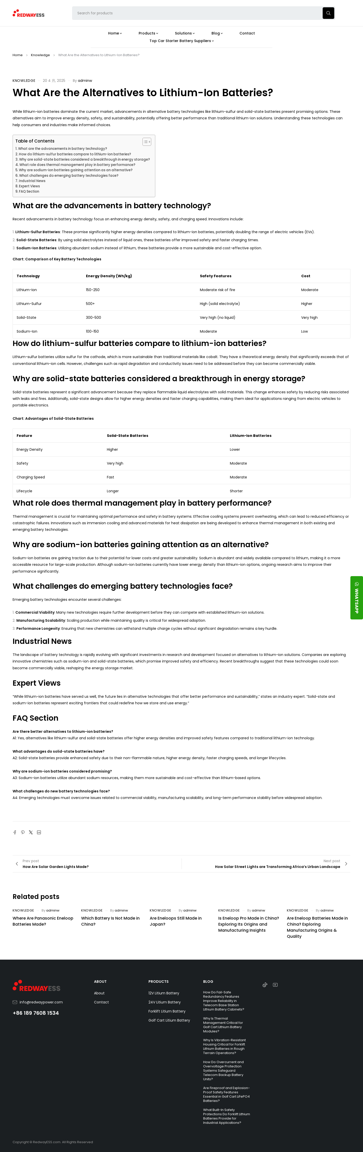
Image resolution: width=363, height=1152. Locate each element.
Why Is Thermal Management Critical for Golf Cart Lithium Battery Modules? (223, 1025)
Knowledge (40, 55)
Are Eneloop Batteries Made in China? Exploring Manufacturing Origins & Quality (317, 927)
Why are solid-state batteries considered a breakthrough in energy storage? (84, 159)
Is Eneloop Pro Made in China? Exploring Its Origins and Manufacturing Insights (248, 924)
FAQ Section (29, 191)
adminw (85, 80)
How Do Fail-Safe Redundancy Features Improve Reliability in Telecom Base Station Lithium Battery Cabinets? (223, 1001)
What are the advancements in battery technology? (62, 148)
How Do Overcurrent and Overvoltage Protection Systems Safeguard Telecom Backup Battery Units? (223, 1070)
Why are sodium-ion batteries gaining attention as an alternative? (76, 170)
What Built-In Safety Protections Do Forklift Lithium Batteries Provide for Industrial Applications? (226, 1116)
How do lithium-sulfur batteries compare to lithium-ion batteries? (75, 154)
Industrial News (32, 181)
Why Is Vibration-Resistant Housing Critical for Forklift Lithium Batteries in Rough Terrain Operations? (224, 1046)
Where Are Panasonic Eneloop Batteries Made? (43, 921)
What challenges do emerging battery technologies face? (68, 175)
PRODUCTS (158, 981)
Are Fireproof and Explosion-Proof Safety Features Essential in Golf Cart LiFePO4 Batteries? (226, 1094)
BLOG (208, 981)
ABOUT (100, 981)
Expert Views (29, 186)
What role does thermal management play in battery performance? (77, 164)
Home (18, 55)
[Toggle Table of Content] (144, 141)
